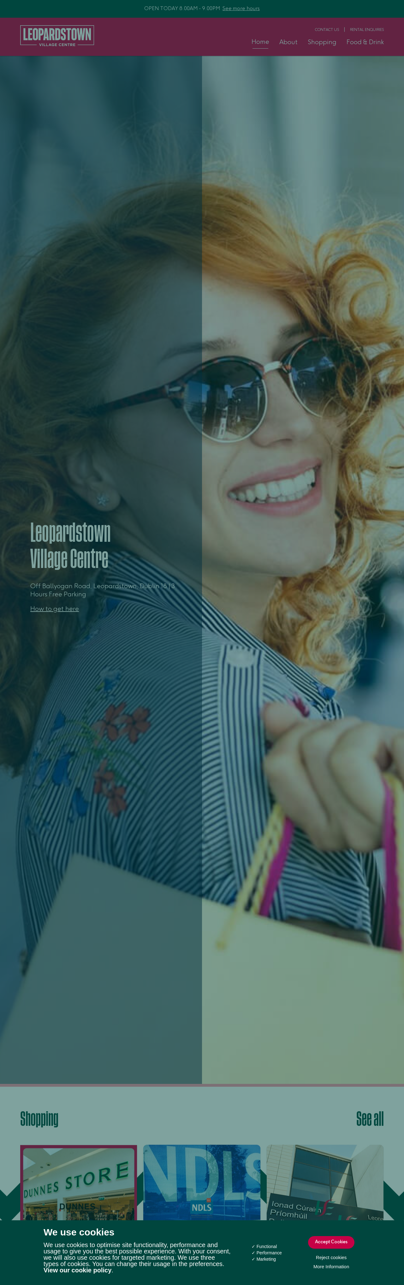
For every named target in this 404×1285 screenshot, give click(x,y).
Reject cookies (331, 1257)
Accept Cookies (331, 1242)
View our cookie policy (77, 1270)
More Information (331, 1266)
